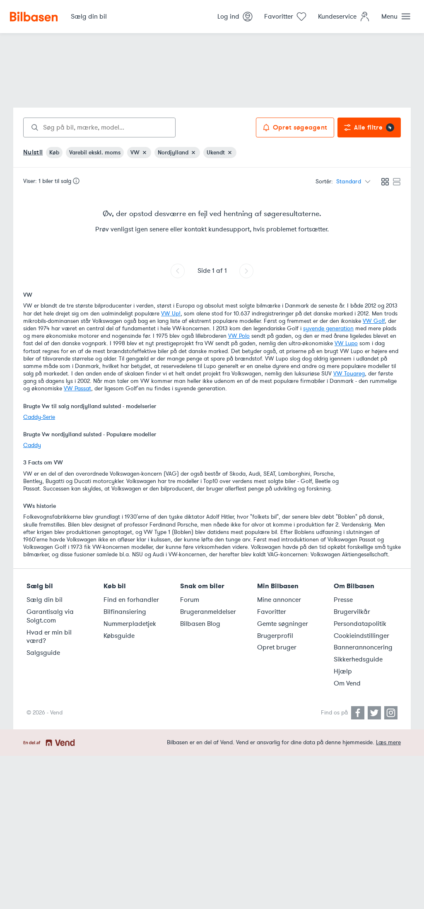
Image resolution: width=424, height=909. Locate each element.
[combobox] (99, 127)
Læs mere (388, 742)
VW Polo (239, 336)
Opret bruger (276, 647)
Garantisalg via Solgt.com (50, 616)
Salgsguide (43, 652)
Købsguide (119, 635)
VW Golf (374, 321)
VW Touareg (349, 374)
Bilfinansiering (125, 611)
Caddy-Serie (39, 417)
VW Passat (77, 388)
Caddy (32, 445)
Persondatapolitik (360, 623)
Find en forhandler (131, 599)
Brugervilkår (352, 611)
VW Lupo (346, 343)
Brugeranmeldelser (208, 611)
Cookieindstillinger (361, 635)
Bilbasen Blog (200, 623)
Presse (343, 599)
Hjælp (343, 671)
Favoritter (271, 611)
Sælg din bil (44, 599)
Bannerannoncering (363, 647)
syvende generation (328, 328)
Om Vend (347, 683)
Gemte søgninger (282, 623)
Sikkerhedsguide (358, 659)
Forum (189, 599)
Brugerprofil (275, 635)
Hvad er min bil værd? (49, 637)
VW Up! (171, 313)
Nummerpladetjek (130, 623)
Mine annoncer (279, 599)
